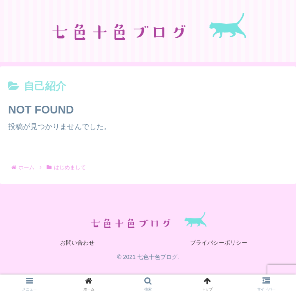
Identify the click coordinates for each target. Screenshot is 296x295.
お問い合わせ (77, 242)
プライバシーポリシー (218, 242)
